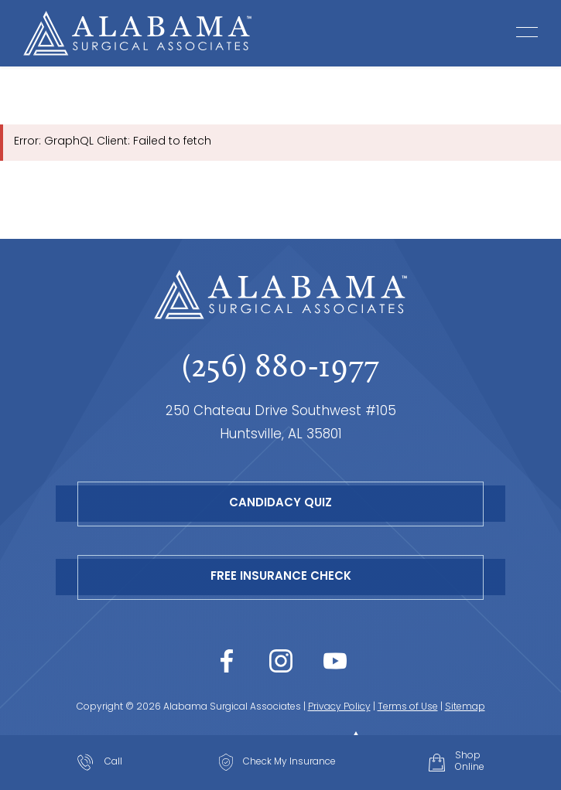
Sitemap (465, 707)
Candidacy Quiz (280, 503)
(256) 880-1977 (280, 365)
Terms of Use (408, 707)
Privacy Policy (339, 707)
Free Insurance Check (280, 577)
